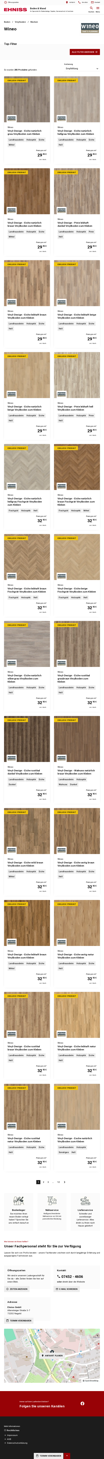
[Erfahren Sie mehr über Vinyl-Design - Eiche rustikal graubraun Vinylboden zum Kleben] (77, 644)
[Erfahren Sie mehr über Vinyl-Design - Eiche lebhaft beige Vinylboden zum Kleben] (77, 283)
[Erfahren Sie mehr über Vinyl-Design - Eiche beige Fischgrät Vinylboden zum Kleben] (77, 557)
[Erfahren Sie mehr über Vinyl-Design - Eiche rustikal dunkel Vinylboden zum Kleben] (27, 739)
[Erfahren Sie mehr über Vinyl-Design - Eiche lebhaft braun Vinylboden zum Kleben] (27, 283)
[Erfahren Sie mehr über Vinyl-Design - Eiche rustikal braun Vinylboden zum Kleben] (27, 1015)
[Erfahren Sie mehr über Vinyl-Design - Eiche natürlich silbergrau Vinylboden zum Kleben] (27, 644)
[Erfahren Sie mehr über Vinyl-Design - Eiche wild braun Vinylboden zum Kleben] (27, 831)
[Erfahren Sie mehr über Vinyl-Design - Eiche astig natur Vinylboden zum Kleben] (77, 923)
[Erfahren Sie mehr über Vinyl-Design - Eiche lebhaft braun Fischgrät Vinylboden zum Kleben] (27, 557)
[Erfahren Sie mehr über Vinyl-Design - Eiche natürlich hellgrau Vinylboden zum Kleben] (77, 99)
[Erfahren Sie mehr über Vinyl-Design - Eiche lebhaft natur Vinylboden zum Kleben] (77, 1015)
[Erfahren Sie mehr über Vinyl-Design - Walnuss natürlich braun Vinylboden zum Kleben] (77, 739)
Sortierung (68, 64)
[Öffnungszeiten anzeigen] (11, 2)
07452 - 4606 (72, 1277)
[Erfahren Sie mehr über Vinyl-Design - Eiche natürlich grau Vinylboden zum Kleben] (27, 99)
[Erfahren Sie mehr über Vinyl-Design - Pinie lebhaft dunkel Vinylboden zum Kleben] (77, 191)
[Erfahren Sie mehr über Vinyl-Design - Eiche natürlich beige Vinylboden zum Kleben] (27, 375)
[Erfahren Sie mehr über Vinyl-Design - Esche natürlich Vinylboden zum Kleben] (77, 1107)
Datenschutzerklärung (17, 1443)
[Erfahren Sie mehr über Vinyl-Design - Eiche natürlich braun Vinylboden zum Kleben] (27, 191)
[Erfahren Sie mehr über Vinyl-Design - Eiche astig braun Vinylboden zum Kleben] (77, 831)
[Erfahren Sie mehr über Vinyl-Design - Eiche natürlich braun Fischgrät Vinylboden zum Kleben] (77, 467)
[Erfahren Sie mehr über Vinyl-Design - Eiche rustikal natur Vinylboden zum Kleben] (27, 1107)
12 (58, 1182)
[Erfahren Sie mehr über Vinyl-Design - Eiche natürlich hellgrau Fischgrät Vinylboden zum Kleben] (27, 467)
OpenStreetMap (91, 1381)
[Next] (65, 1182)
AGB (9, 1439)
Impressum (12, 1435)
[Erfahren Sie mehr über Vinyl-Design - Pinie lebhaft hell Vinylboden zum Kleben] (77, 375)
